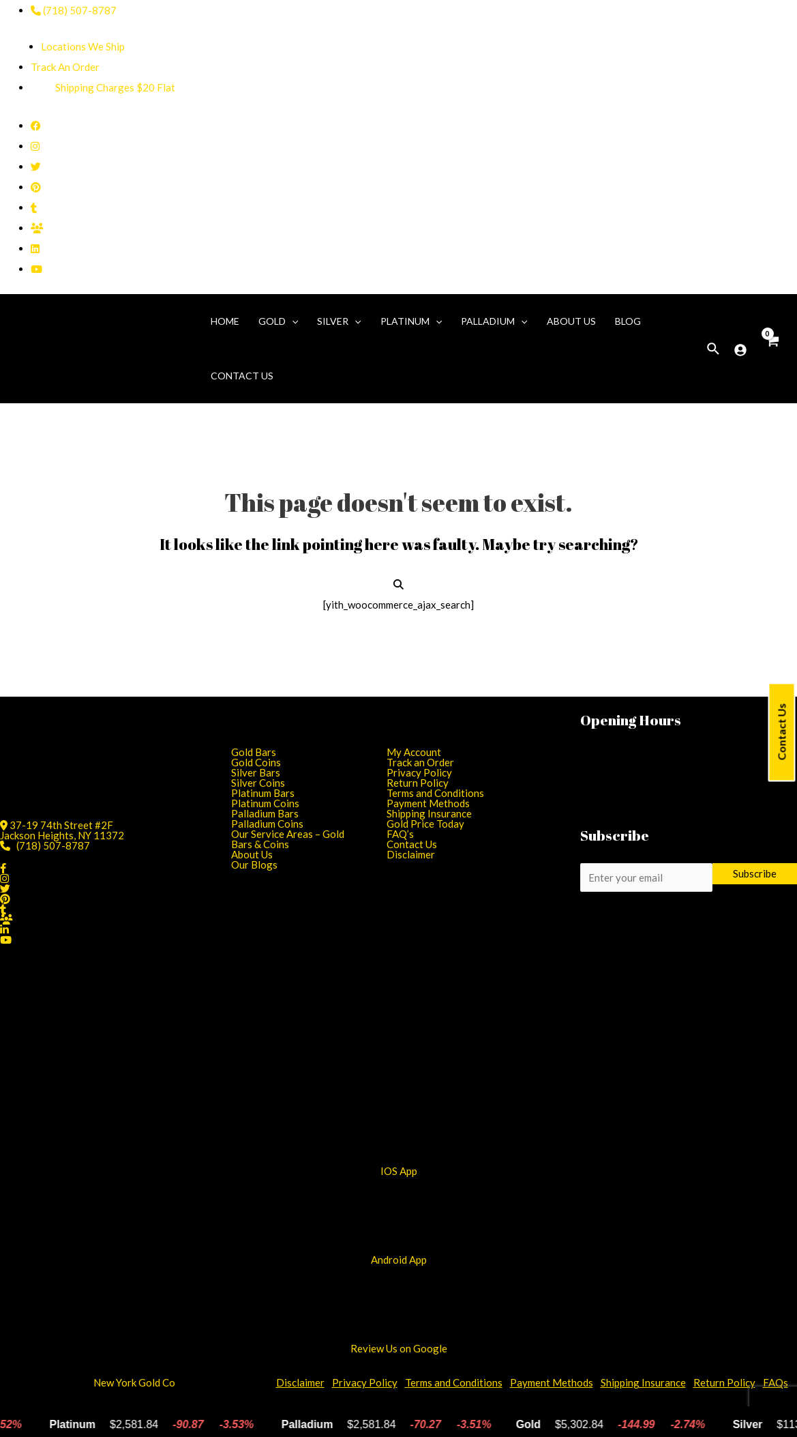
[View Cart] (771, 348)
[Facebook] (36, 125)
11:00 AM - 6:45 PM (674, 746)
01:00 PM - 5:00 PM (680, 798)
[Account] (740, 350)
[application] (292, 321)
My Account (414, 752)
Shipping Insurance (429, 813)
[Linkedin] (35, 248)
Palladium (494, 321)
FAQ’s (400, 834)
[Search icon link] (714, 349)
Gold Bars (253, 752)
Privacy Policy (419, 772)
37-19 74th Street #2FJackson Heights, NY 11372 (62, 830)
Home (225, 321)
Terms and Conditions (435, 793)
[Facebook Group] (37, 228)
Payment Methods (428, 803)
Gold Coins (256, 762)
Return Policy (418, 782)
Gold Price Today (425, 823)
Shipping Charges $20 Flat (103, 87)
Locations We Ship (83, 46)
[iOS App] (399, 1036)
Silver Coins (258, 782)
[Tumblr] (34, 207)
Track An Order (65, 67)
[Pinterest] (36, 187)
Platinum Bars (263, 793)
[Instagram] (35, 146)
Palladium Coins (267, 823)
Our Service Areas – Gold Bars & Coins (287, 839)
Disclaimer (411, 854)
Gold (278, 321)
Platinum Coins (265, 803)
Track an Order (420, 762)
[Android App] (399, 1073)
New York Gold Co (134, 1382)
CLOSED (643, 808)
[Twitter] (36, 166)
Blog (628, 321)
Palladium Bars (265, 813)
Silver (339, 321)
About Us (571, 321)
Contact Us (781, 732)
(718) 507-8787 (74, 10)
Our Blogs (254, 864)
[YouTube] (36, 269)
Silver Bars (255, 772)
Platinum (411, 321)
